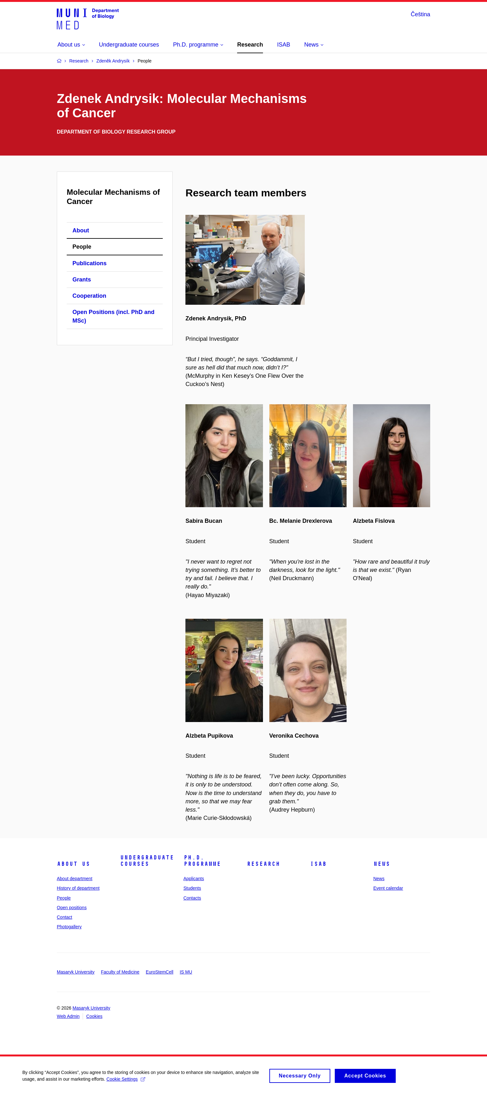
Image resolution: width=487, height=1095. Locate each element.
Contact (64, 917)
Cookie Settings (126, 1081)
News (381, 863)
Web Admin (68, 1016)
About (80, 230)
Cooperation (89, 296)
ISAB (318, 863)
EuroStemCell (159, 972)
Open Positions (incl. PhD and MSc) (113, 316)
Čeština (420, 14)
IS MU (186, 972)
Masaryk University (75, 972)
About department (74, 878)
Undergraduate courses (147, 860)
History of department (78, 888)
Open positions (71, 907)
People (81, 247)
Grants (81, 279)
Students (192, 888)
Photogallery (69, 926)
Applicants (194, 878)
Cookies (94, 1016)
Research (263, 863)
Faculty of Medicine (120, 972)
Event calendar (388, 888)
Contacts (192, 898)
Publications (89, 263)
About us (73, 863)
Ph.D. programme (202, 860)
